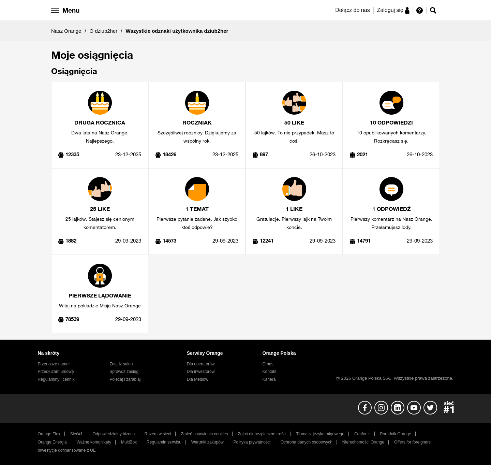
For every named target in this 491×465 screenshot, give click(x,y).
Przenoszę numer (54, 364)
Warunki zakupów (207, 442)
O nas (268, 364)
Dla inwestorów (201, 371)
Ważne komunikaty (94, 442)
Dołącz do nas (352, 10)
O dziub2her (104, 31)
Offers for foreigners (412, 442)
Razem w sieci (158, 434)
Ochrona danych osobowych (306, 442)
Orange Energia (52, 442)
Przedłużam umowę (56, 371)
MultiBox (129, 442)
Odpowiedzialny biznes (114, 434)
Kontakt (270, 371)
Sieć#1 (76, 434)
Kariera (269, 379)
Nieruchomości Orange (363, 442)
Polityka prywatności (252, 442)
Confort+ (362, 434)
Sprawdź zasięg (123, 371)
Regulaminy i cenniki (57, 379)
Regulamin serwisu (164, 442)
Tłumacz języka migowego (320, 434)
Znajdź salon (121, 364)
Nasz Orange (66, 31)
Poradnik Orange (395, 434)
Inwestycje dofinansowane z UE (67, 450)
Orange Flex (49, 434)
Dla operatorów (201, 364)
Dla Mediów (197, 379)
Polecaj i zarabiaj (124, 379)
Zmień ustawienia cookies (204, 434)
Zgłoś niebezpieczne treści (262, 434)
